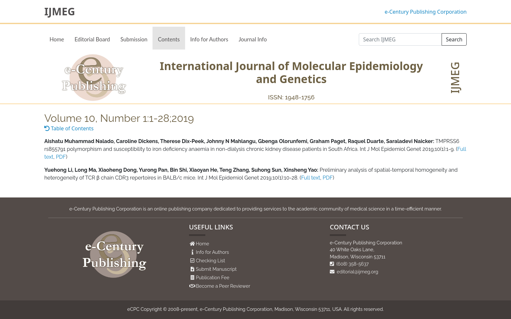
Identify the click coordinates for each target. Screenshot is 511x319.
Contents (169, 39)
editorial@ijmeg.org (354, 271)
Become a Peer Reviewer (223, 286)
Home (57, 39)
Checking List (210, 260)
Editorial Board (92, 39)
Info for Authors (209, 39)
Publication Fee (212, 277)
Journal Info (253, 39)
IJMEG (59, 11)
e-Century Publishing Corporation (426, 11)
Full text (310, 178)
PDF (61, 157)
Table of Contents (69, 128)
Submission (133, 39)
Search (454, 39)
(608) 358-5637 (349, 264)
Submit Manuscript (216, 269)
